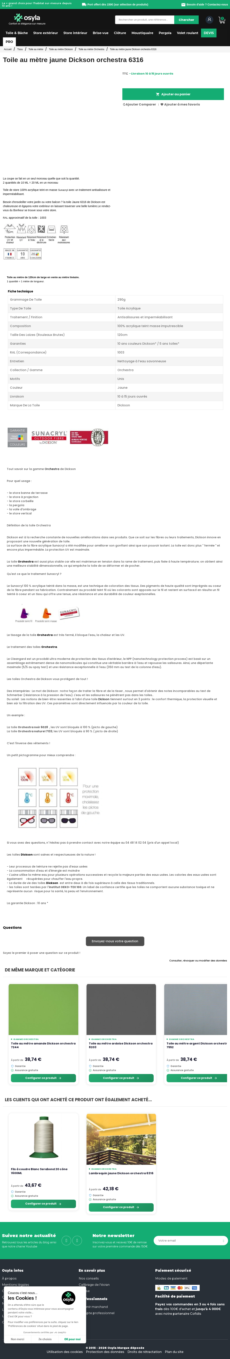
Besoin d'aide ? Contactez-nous (204, 4)
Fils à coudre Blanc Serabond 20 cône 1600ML (39, 1171)
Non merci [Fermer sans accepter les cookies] (17, 1339)
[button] (17, 33)
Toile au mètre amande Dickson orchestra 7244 (43, 1045)
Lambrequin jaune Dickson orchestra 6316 (121, 1173)
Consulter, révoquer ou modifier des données (198, 960)
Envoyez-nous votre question (115, 941)
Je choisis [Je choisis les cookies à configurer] (45, 1339)
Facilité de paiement (175, 1296)
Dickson (103, 699)
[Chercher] (186, 19)
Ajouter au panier (173, 94)
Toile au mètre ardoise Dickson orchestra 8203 (120, 1045)
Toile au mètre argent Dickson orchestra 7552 (198, 1045)
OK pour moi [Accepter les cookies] (72, 1339)
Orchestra (52, 469)
